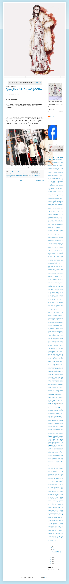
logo (62, 367)
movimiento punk (60, 409)
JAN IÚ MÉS (54, 349)
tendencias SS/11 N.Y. (52, 513)
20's (49, 176)
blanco (52, 215)
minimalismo (56, 398)
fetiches (49, 322)
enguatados (61, 302)
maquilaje (55, 380)
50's (62, 179)
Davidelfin (61, 272)
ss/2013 (57, 497)
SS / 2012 (58, 495)
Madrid (53, 373)
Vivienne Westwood (51, 534)
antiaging (54, 201)
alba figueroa (60, 188)
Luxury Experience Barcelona (53, 371)
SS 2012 (61, 495)
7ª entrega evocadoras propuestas (16, 173)
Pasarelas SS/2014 (60, 448)
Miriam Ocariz (60, 400)
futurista (57, 325)
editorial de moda (51, 293)
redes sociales (60, 471)
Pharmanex (61, 453)
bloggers (52, 217)
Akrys (56, 188)
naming (55, 414)
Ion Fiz (52, 348)
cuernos (62, 269)
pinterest (58, 455)
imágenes (59, 339)
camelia (62, 227)
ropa (53, 478)
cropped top (58, 266)
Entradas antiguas (40, 180)
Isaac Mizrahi (55, 348)
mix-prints (61, 401)
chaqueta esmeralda (58, 240)
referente (8, 176)
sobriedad (54, 491)
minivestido (50, 400)
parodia (60, 433)
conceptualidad (56, 259)
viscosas (61, 533)
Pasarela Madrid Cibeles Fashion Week (55, 443)
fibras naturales (53, 322)
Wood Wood (55, 537)
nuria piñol (56, 420)
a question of (52, 184)
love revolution (51, 370)
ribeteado (61, 477)
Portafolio (29, 77)
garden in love (54, 328)
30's (59, 178)
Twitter (62, 526)
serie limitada (53, 484)
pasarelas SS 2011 (53, 448)
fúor (55, 325)
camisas (49, 228)
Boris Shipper (60, 218)
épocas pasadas (55, 303)
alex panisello (56, 189)
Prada (59, 458)
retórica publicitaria (54, 475)
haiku (55, 331)
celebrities (50, 236)
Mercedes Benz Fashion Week (55, 393)
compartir (61, 256)
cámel (59, 227)
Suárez (54, 500)
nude (53, 420)
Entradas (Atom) (15, 183)
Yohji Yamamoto (53, 540)
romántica (50, 478)
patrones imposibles (59, 451)
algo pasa (61, 191)
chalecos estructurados (59, 237)
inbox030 (57, 341)
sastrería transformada (59, 481)
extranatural (61, 316)
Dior (58, 282)
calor (57, 227)
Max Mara (59, 387)
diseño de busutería (59, 285)
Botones (55, 220)
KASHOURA (50, 358)
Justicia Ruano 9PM (59, 354)
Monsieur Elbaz (51, 406)
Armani (56, 204)
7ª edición (53, 181)
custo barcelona (60, 270)
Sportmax (54, 495)
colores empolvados (59, 253)
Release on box (51, 124)
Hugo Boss (57, 338)
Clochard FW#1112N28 (52, 247)
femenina (61, 319)
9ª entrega (61, 182)
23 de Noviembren (58, 176)
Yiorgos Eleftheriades (56, 539)
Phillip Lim (50, 455)
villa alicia (54, 533)
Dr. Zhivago (60, 289)
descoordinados (51, 277)
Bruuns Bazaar (60, 223)
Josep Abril (56, 351)
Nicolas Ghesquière (54, 417)
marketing (50, 383)
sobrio (58, 491)
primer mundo (58, 464)
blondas (55, 217)
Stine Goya (55, 498)
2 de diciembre (60, 175)
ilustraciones (55, 339)
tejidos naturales (60, 503)
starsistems (61, 497)
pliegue (52, 456)
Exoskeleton (61, 313)
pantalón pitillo (51, 430)
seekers (57, 482)
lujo (54, 370)
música (49, 413)
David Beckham (56, 272)
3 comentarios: (24, 171)
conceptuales (50, 259)
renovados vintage (54, 474)
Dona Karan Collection (52, 289)
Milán (53, 397)
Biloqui (59, 214)
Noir (60, 419)
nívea (59, 417)
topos (59, 521)
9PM (49, 184)
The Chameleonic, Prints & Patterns (41, 77)
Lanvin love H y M (51, 362)
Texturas (59, 514)
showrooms (60, 485)
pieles (56, 455)
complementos (50, 257)
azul (62, 207)
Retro (11, 176)
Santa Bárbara (50, 481)
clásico (24, 173)
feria (57, 321)
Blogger (45, 577)
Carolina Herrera (57, 233)
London (49, 368)
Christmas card (54, 243)
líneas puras (50, 367)
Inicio (21, 180)
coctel (62, 247)
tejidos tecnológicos (52, 504)
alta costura (54, 195)
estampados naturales (59, 309)
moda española (21, 175)
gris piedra (52, 331)
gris (49, 331)
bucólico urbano (54, 224)
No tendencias (56, 419)
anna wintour (50, 201)
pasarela (50, 436)
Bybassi (49, 225)
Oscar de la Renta (57, 424)
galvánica (50, 328)
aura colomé (58, 207)
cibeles (49, 244)
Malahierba (57, 375)
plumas (55, 456)
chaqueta (52, 240)
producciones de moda (56, 465)
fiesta (57, 322)
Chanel (56, 238)
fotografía (50, 325)
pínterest (61, 455)
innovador (61, 345)
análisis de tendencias (55, 198)
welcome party (53, 536)
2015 (51, 546)
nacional (52, 414)
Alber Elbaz (50, 189)
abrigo (54, 185)
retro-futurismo (55, 477)
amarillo (61, 195)
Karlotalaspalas (60, 357)
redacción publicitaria (52, 471)
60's (49, 181)
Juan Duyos (39, 173)
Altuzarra (58, 195)
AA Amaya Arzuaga (59, 184)
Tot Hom (50, 523)
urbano (49, 529)
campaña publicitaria (53, 230)
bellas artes (57, 211)
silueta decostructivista (55, 487)
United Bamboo (60, 527)
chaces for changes (51, 237)
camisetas (53, 228)
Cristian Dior (53, 266)
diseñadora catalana (55, 283)
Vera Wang (54, 529)
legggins (58, 362)
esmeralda (50, 306)
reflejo (62, 472)
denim (62, 276)
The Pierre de (55, 516)
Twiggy (59, 526)
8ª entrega (56, 182)
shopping (50, 485)
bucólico (49, 224)
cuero (49, 270)
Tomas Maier (50, 520)
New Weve (59, 416)
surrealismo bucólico (54, 501)
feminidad (54, 321)
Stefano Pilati (50, 498)
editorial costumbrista (59, 292)
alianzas (55, 194)
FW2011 (51, 326)
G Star (59, 326)
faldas (53, 318)
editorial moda (55, 295)
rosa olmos (56, 478)
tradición (57, 523)
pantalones (56, 430)
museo (62, 411)
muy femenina (56, 413)
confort (55, 260)
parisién (54, 433)
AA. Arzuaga (50, 185)
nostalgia (49, 420)
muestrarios (61, 410)
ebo (53, 290)
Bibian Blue (52, 214)
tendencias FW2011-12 (59, 510)
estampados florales (51, 309)
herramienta (54, 335)
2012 (51, 176)
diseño (31, 173)
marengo (61, 381)
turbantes (52, 526)
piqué (49, 456)
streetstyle (50, 500)
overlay (58, 426)
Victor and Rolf (55, 530)
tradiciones (61, 523)
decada (53, 273)
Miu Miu (57, 401)
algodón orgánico (51, 192)
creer (53, 264)
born (49, 220)
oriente (52, 424)
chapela (49, 240)
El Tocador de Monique (58, 296)
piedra (54, 455)
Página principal (8, 77)
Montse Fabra (53, 116)
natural (52, 416)
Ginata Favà (56, 329)
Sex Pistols (59, 484)
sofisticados (57, 494)
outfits (55, 426)
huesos (54, 338)
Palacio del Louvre (59, 429)
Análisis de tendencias (19, 77)
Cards (53, 233)
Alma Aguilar (59, 194)
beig (51, 211)
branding (49, 221)
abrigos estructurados (59, 185)
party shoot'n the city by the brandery (55, 434)
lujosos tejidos (58, 370)
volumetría (61, 534)
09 (53, 549)
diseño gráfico (60, 286)
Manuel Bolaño (59, 378)
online (62, 423)
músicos (52, 413)
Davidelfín (50, 273)
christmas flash (60, 243)
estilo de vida (51, 312)
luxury (62, 370)
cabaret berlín (53, 225)
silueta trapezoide (57, 488)
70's (51, 181)
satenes (49, 482)
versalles (61, 529)
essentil (49, 308)
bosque (52, 220)
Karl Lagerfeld (60, 355)
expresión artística (58, 315)
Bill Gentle (56, 214)
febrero (58, 319)
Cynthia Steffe (50, 272)
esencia (62, 305)
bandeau (54, 208)
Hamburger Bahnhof (59, 331)
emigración (50, 300)
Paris (58, 432)
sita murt (59, 490)
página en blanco (57, 427)
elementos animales (57, 298)
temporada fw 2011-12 (55, 505)
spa (51, 495)
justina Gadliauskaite (52, 355)
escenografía (58, 305)
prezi (54, 459)
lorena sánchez (60, 368)
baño (57, 208)
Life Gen (55, 365)
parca (56, 432)
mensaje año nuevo (51, 391)
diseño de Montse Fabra (52, 286)
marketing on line (56, 383)
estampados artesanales (58, 308)
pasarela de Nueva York (59, 442)
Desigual (49, 279)
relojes (49, 474)
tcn (51, 503)
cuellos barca (58, 269)
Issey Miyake (61, 348)
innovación (56, 345)
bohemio (61, 217)
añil (58, 202)
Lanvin (53, 361)
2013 (53, 176)
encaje (62, 300)
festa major (61, 321)
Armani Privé (60, 204)
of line (53, 423)
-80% (49, 157)
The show (59, 516)
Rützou (59, 478)
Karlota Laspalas (52, 357)
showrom (55, 485)
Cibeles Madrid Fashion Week (57, 244)
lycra (60, 371)
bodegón (58, 217)
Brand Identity (60, 220)
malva (62, 375)
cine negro (54, 246)
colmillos (50, 253)
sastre (54, 481)
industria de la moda (54, 344)
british (62, 221)
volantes (57, 534)
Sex (56, 484)
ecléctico (59, 290)
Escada (59, 303)
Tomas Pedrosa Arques (57, 520)
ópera (49, 424)
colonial (53, 253)
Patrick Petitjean (57, 449)
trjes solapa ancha (60, 524)
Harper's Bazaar (55, 332)
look (56, 368)
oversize (61, 426)
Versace (58, 529)
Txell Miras (50, 527)
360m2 (61, 178)
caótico (56, 231)
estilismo (58, 311)
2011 (51, 561)
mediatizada (50, 390)
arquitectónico (50, 205)
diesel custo (55, 282)
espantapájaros (60, 306)
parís (60, 432)
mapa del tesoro (51, 380)
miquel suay (55, 400)
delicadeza (56, 276)
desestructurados (57, 277)
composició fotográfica (58, 257)
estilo (62, 311)
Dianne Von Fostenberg (57, 280)
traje (49, 524)
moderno (25, 175)
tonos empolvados (55, 521)
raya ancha (56, 468)
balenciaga (50, 208)
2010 (51, 563)
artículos (61, 205)
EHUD (52, 296)
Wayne (49, 536)
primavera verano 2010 (59, 459)
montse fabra (57, 406)
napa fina (58, 414)
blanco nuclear (56, 215)
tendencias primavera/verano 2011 (55, 511)
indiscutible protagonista (52, 342)
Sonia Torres (61, 494)
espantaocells (55, 306)
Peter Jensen (56, 453)
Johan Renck (60, 349)
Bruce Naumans (54, 223)
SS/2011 (53, 497)
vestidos (49, 530)
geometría (52, 329)
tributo (51, 524)
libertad (52, 365)
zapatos (57, 540)
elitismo (61, 299)
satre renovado (53, 482)
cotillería (55, 263)
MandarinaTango (51, 377)
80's (53, 182)
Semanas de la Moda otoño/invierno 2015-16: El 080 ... (57, 553)
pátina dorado (50, 449)
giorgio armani (60, 329)
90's (58, 182)
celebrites (61, 234)
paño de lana (52, 432)
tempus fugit (56, 508)
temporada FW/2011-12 (58, 507)
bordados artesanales (54, 218)
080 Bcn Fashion (57, 159)
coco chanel (59, 247)
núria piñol (61, 420)
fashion (61, 318)
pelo (59, 452)
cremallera (56, 264)
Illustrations (61, 338)
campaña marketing (59, 228)
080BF (61, 159)
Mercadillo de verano (59, 391)
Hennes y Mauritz (57, 334)
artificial (49, 207)
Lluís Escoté (59, 367)
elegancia (50, 298)
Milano (55, 397)
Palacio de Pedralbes (52, 429)
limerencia (59, 365)
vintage (58, 533)
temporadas (50, 508)
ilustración (50, 339)
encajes (49, 302)
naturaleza (55, 416)
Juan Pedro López (51, 354)
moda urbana (56, 404)
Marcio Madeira (55, 381)
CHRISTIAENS (57, 241)
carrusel (62, 233)
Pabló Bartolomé (51, 427)
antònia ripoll (54, 202)
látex (56, 362)
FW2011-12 (34, 173)
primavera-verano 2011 (53, 462)
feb (52, 547)
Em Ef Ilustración (56, 77)
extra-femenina (55, 316)
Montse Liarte (57, 407)
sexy (62, 484)
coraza (49, 263)
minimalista (61, 398)
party (62, 433)
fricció (53, 325)
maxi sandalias (56, 388)
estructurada (58, 312)
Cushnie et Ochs (54, 270)
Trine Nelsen (55, 524)
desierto (62, 277)
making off (51, 375)
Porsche (49, 458)
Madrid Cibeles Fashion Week (12, 175)
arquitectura (57, 205)
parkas (57, 433)
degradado (50, 276)
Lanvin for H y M (59, 361)
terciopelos (55, 514)
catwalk (58, 234)
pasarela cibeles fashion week (58, 436)
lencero (54, 364)
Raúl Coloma (50, 468)
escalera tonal (53, 305)
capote (59, 231)
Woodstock (59, 537)
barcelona (53, 210)
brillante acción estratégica (56, 221)
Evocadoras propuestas (53, 313)
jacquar (49, 349)
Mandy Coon (57, 377)
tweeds (56, 526)
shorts (53, 485)
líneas (62, 365)
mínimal (52, 398)
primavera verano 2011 (55, 461)
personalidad (50, 453)
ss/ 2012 (50, 497)
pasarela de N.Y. (51, 442)
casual (55, 234)
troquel (49, 526)
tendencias (51, 510)
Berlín (52, 213)
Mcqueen (61, 388)
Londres (53, 368)
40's (60, 179)
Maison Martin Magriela (58, 374)
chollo (53, 241)
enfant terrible (55, 302)
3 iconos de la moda (54, 178)
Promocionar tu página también (54, 140)
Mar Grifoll (59, 380)
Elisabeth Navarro (55, 299)
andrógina (55, 199)
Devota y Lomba (54, 279)
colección (55, 249)
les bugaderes (58, 364)
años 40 (61, 202)
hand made (50, 332)
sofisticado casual (51, 494)
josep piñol (50, 352)
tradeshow (54, 523)
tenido (57, 513)
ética (62, 312)
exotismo (53, 315)
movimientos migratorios (53, 410)
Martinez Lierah (60, 385)
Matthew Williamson (52, 387)
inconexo (61, 341)
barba (59, 208)
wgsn (57, 536)
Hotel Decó (50, 338)
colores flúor (56, 254)
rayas (60, 468)
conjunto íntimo (60, 260)
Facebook (50, 318)
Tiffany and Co (60, 517)
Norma (62, 419)
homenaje (50, 336)
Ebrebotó (56, 290)
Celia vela (55, 236)
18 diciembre (55, 172)
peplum (62, 452)
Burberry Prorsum (60, 224)
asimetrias (53, 207)
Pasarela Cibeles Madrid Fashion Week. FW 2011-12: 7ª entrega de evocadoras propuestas (24, 90)
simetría (55, 490)
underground (55, 527)
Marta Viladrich (58, 384)
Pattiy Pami (56, 452)
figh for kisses (60, 322)
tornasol (61, 521)
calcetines (58, 225)
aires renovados (51, 188)
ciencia (49, 246)
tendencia (61, 508)
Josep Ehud (61, 351)
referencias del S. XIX (52, 472)
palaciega (61, 427)
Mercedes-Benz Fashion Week (54, 394)
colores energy (51, 254)
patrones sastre (51, 452)
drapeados (50, 290)
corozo (52, 263)
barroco (57, 210)
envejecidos (50, 303)
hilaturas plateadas (60, 335)
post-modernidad (54, 458)
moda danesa (54, 403)
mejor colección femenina (58, 390)
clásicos (27, 173)
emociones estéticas (56, 300)
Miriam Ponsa (51, 401)
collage (61, 251)
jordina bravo (51, 351)
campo (54, 231)
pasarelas (37, 175)
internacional (54, 347)
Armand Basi (51, 204)
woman (52, 537)
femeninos (50, 321)
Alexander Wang (56, 191)
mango (53, 378)
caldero (54, 227)
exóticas (49, 315)
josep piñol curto (56, 352)
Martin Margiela (54, 385)
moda (49, 403)
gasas (58, 328)
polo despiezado (60, 456)
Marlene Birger (52, 384)
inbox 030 (54, 341)
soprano (49, 495)
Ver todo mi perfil (52, 118)
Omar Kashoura (58, 423)
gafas (62, 326)
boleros (49, 218)
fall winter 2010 (57, 318)
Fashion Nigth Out (52, 319)
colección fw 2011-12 (57, 250)
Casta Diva (50, 234)
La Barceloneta (56, 358)
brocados (49, 223)
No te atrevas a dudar (32, 175)
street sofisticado (60, 498)
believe (54, 211)
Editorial (53, 292)
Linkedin (54, 367)
